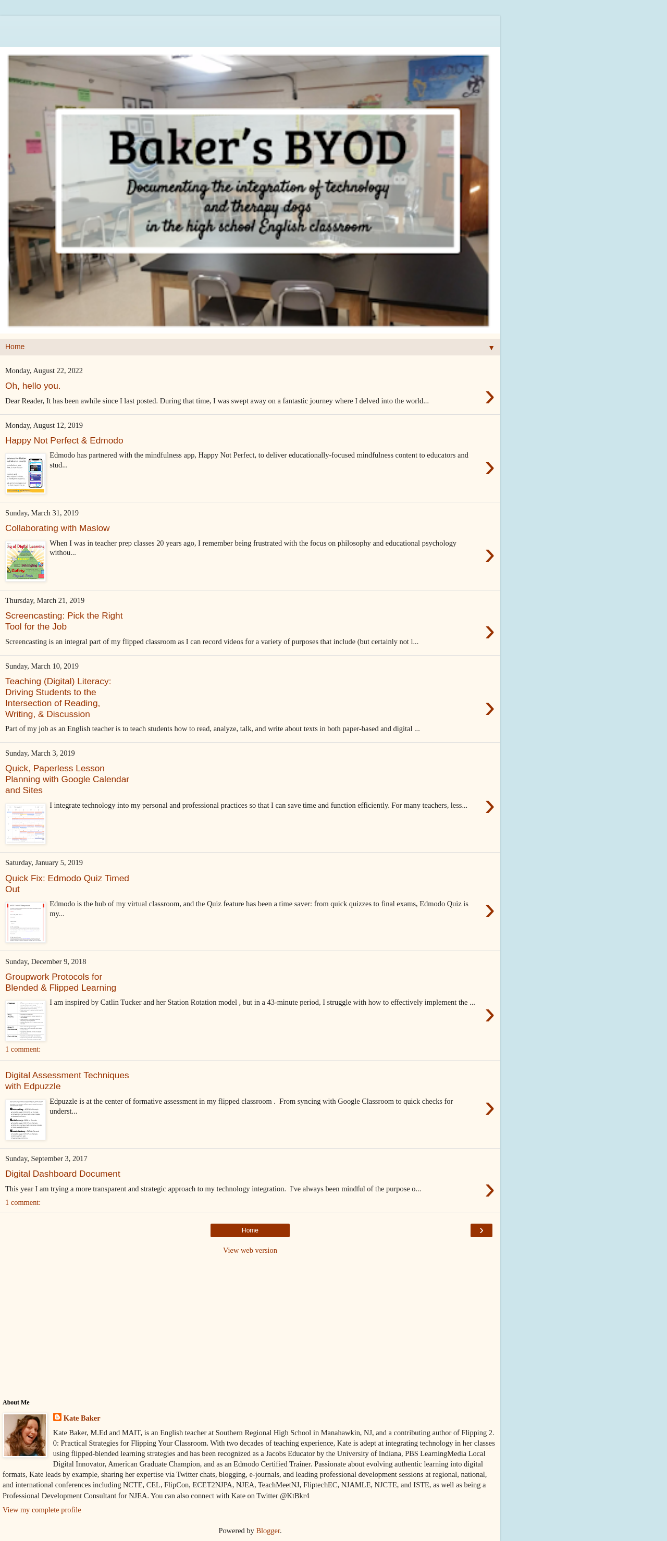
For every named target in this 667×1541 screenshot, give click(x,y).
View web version (250, 1250)
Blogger (268, 1530)
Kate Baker (82, 1418)
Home (250, 1230)
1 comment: (23, 1049)
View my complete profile (42, 1510)
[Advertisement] (250, 29)
